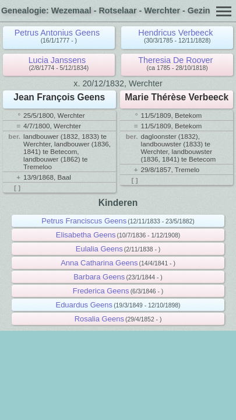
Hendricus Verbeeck (175, 32)
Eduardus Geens (83, 304)
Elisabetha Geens (86, 234)
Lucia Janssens (57, 60)
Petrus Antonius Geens (57, 32)
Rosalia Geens (99, 318)
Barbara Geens (99, 276)
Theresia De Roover (175, 60)
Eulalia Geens (99, 248)
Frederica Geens (101, 290)
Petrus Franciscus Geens (83, 220)
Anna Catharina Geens (99, 262)
